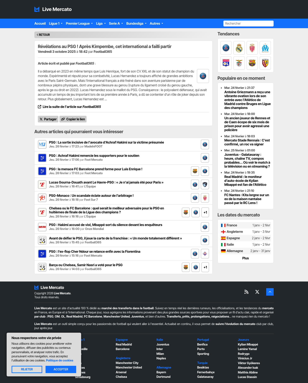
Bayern (161, 372)
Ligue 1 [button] (54, 23)
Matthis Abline (248, 372)
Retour (44, 34)
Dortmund (163, 376)
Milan (160, 353)
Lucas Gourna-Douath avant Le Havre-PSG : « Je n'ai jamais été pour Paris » (106, 182)
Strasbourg (82, 377)
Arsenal (121, 372)
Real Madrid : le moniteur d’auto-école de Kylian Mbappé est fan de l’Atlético (245, 181)
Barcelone (123, 349)
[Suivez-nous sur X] (257, 292)
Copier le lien (73, 119)
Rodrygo (243, 353)
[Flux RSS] (246, 292)
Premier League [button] (78, 23)
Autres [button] (155, 23)
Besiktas (203, 367)
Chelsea (121, 376)
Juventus (137, 316)
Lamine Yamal (247, 349)
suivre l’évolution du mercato (235, 324)
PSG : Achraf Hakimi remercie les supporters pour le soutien (94, 155)
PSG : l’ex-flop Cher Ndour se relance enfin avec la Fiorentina (94, 251)
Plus (245, 258)
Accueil (40, 23)
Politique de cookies (59, 360)
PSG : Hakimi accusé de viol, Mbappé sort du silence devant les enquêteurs (105, 225)
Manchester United (116, 316)
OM (57, 316)
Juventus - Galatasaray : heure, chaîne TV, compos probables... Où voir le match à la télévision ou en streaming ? (247, 160)
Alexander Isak (248, 367)
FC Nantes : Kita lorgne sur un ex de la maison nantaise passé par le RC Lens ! (246, 199)
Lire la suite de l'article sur (69, 107)
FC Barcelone (93, 316)
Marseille (81, 349)
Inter (159, 349)
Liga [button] (99, 23)
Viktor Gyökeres (249, 363)
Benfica (202, 344)
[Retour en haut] (270, 292)
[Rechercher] (248, 24)
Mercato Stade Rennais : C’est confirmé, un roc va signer (247, 142)
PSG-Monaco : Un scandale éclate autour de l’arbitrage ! (91, 195)
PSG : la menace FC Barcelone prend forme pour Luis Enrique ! (95, 169)
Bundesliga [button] (135, 23)
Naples (161, 358)
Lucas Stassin (247, 377)
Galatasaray (205, 376)
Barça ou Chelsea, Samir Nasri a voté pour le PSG (86, 265)
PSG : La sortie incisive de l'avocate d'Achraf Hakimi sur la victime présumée (106, 142)
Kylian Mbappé (248, 344)
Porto (201, 349)
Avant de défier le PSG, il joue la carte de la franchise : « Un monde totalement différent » (115, 238)
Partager (48, 119)
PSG (50, 316)
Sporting (203, 353)
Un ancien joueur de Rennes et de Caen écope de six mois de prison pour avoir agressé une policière (247, 124)
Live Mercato (53, 9)
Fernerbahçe (206, 372)
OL (63, 316)
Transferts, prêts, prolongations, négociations (198, 316)
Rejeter (27, 369)
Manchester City (127, 363)
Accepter (61, 369)
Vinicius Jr (245, 358)
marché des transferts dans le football (127, 308)
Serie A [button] (115, 23)
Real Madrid (74, 316)
